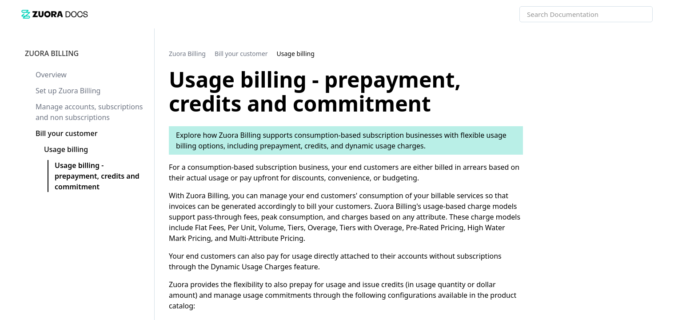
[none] (649, 53)
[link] (54, 14)
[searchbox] (636, 14)
